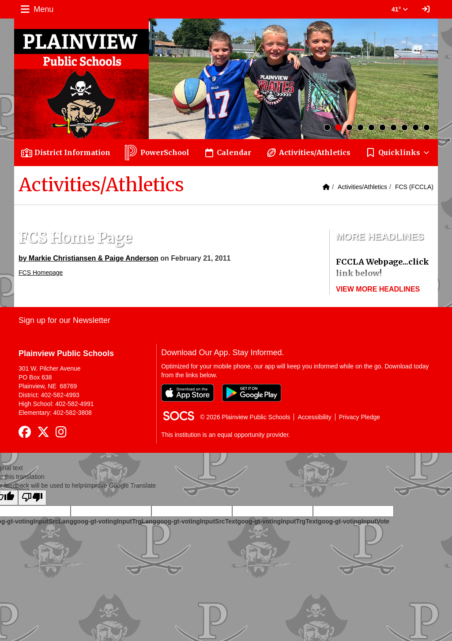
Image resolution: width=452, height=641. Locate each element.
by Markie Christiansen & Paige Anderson (88, 258)
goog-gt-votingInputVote (353, 521)
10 (426, 127)
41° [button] (400, 9)
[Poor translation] (32, 497)
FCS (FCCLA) (414, 186)
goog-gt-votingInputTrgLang (114, 521)
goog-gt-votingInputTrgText (277, 521)
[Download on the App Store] (187, 393)
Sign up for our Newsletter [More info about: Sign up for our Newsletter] (64, 320)
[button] (398, 152)
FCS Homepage (41, 272)
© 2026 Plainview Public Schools (245, 417)
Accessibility (314, 417)
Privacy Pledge (359, 417)
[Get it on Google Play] (251, 393)
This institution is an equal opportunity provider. (225, 434)
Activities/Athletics (362, 186)
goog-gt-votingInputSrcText (196, 521)
